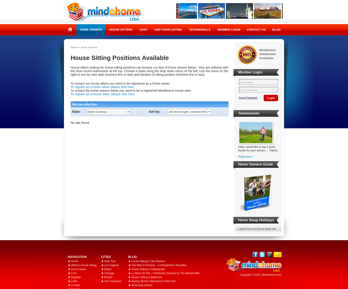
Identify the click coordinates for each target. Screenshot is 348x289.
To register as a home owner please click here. (103, 87)
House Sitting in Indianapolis (148, 269)
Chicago (109, 273)
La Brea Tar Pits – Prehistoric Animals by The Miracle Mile (165, 273)
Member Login (229, 29)
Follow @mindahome (262, 254)
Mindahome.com (272, 274)
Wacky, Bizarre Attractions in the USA (153, 281)
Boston (108, 277)
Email (278, 254)
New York (110, 261)
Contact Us (256, 29)
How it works (78, 269)
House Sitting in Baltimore (146, 277)
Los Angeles (111, 265)
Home (70, 29)
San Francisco (112, 281)
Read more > (246, 156)
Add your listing (168, 29)
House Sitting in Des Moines (148, 261)
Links (74, 281)
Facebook (255, 254)
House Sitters (120, 29)
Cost (143, 29)
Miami (107, 269)
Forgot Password (248, 97)
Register (76, 277)
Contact (75, 285)
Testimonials (199, 29)
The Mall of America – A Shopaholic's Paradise (158, 265)
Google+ (269, 254)
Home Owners (91, 29)
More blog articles (141, 285)
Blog (276, 29)
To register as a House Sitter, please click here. (103, 94)
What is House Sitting (84, 265)
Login (271, 98)
